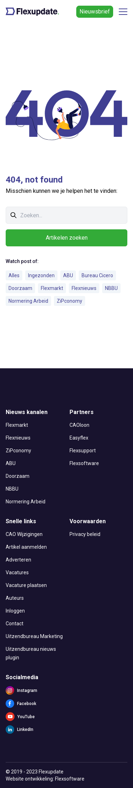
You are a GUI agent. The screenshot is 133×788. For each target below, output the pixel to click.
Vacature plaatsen (26, 585)
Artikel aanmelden (26, 547)
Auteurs (15, 598)
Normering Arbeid (28, 301)
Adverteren (18, 560)
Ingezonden (41, 275)
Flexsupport (83, 450)
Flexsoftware (84, 463)
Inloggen (15, 611)
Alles (14, 275)
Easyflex (79, 438)
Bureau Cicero (97, 275)
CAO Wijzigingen (24, 534)
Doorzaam (20, 288)
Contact (14, 623)
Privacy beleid (85, 534)
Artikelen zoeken (67, 237)
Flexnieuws (84, 288)
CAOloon (79, 425)
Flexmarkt (52, 288)
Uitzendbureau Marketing (34, 636)
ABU (68, 275)
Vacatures (17, 572)
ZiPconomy (69, 301)
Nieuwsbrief (94, 11)
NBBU (111, 288)
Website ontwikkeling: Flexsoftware (45, 779)
